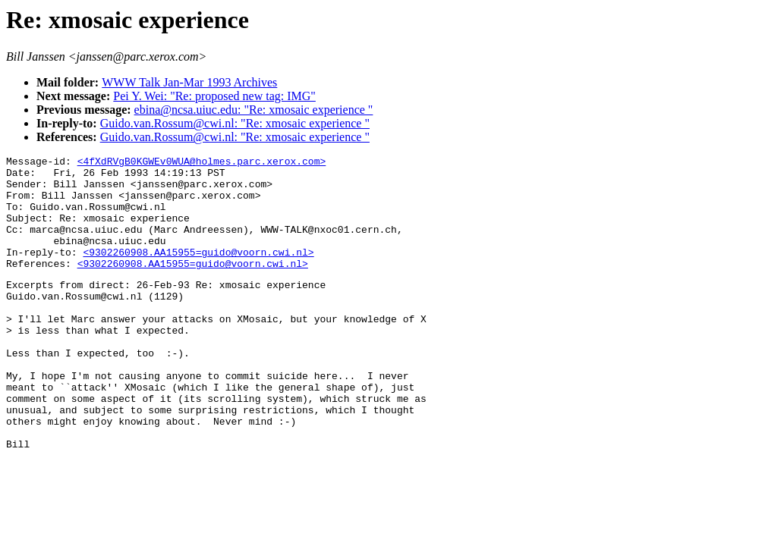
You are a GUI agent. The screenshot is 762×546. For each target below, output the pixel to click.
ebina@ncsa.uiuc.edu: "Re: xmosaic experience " (253, 109)
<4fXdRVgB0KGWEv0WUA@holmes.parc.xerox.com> (201, 163)
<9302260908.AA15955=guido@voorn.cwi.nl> (198, 272)
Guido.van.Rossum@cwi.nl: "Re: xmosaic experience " (235, 123)
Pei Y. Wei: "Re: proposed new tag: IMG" (214, 95)
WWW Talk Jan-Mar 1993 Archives (189, 82)
